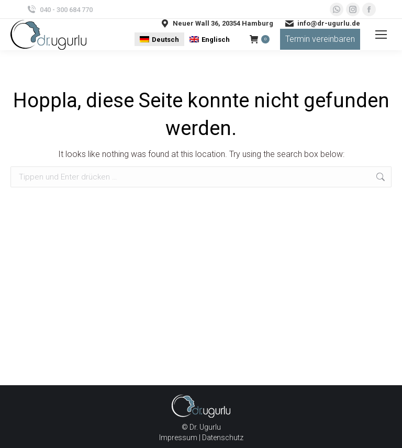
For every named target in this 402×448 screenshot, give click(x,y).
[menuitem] (159, 39)
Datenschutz (222, 437)
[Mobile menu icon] (381, 34)
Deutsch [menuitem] (165, 39)
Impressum (178, 437)
